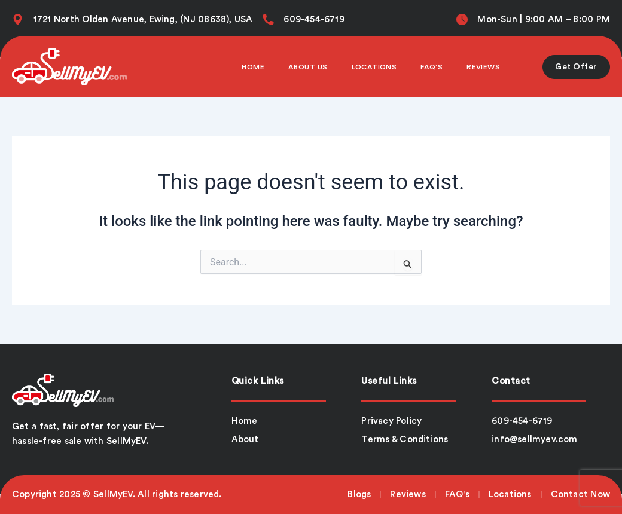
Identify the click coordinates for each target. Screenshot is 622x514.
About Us (308, 67)
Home (253, 67)
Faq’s (431, 67)
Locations (374, 67)
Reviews (483, 67)
